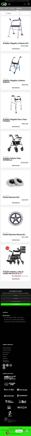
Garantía (5, 358)
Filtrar (8, 13)
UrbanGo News (7, 350)
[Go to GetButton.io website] (27, 434)
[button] (9, 4)
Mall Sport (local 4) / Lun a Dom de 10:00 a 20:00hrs (17, 1)
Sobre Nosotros (7, 348)
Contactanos (6, 352)
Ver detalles (16, 48)
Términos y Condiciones (6, 361)
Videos (4, 356)
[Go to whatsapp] (27, 431)
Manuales (5, 354)
